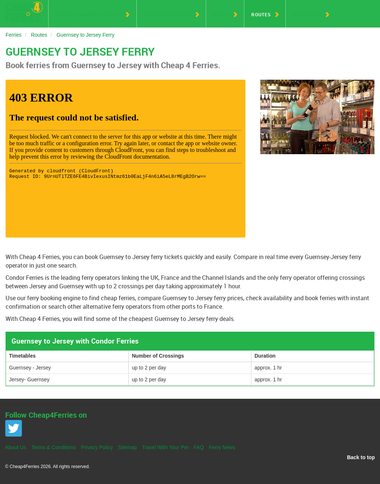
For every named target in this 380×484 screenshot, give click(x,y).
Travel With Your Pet (165, 447)
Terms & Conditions (54, 447)
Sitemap (127, 447)
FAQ (199, 447)
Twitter (13, 428)
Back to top (361, 457)
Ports (221, 14)
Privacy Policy (97, 447)
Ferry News (222, 447)
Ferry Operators (168, 14)
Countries (307, 14)
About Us (15, 447)
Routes (261, 14)
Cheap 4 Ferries (24, 11)
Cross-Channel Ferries (89, 14)
